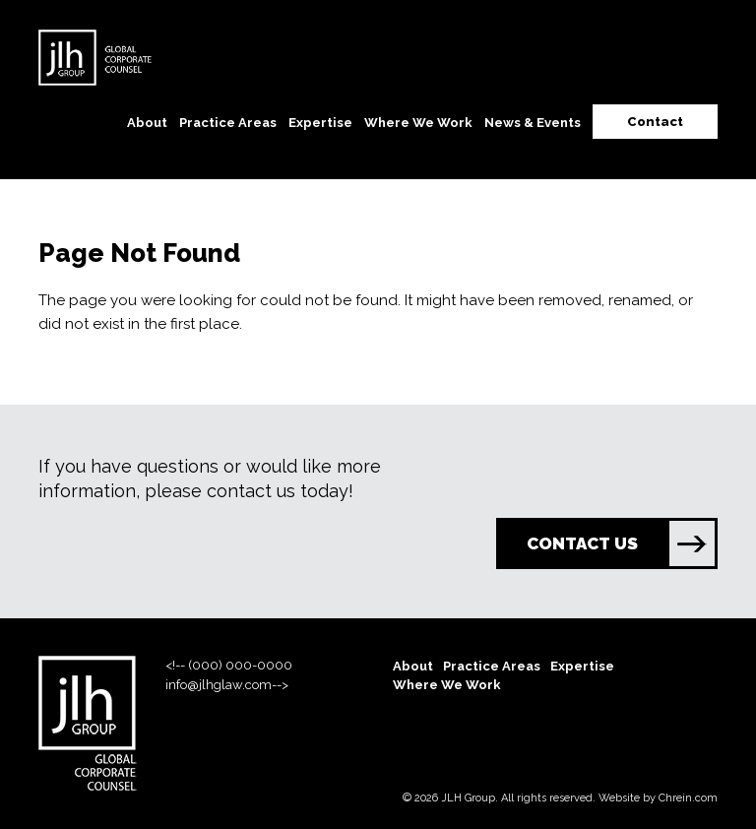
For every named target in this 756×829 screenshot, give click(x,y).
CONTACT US (621, 543)
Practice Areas (228, 122)
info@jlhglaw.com (218, 684)
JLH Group (468, 798)
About (147, 122)
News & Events (532, 122)
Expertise (320, 122)
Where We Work (418, 122)
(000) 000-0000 (240, 665)
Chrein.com (688, 798)
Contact (655, 121)
